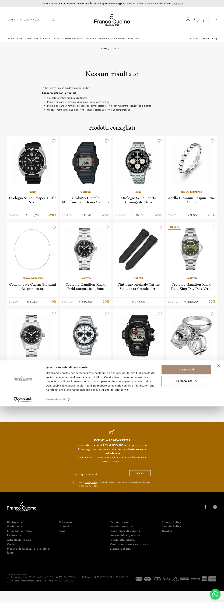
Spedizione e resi (122, 522)
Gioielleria (15, 33)
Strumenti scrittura (19, 527)
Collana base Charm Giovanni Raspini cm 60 (32, 281)
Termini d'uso (119, 518)
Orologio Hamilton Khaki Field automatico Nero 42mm (32, 368)
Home (104, 43)
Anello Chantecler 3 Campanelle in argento (191, 368)
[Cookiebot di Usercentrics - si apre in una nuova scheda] (22, 596)
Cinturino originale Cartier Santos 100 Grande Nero (138, 281)
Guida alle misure (122, 536)
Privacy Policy (91, 478)
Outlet (11, 540)
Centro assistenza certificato (129, 540)
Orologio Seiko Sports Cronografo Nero (138, 194)
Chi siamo (193, 33)
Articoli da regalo (112, 33)
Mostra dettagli (55, 596)
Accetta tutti (186, 566)
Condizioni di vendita (125, 527)
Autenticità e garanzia (125, 531)
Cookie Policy (171, 522)
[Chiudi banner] (218, 562)
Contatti (205, 33)
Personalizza (186, 577)
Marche (133, 33)
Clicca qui (177, 3)
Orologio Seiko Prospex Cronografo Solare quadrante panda (85, 370)
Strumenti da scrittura (79, 33)
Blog (214, 33)
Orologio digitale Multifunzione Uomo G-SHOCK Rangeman (138, 370)
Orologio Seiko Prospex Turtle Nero (32, 194)
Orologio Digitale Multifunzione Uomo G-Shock (85, 194)
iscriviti (136, 469)
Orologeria (32, 33)
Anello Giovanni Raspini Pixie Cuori (191, 194)
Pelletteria (51, 33)
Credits (167, 527)
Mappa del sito (120, 545)
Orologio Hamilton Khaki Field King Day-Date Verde (191, 281)
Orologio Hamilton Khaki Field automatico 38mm (86, 281)
